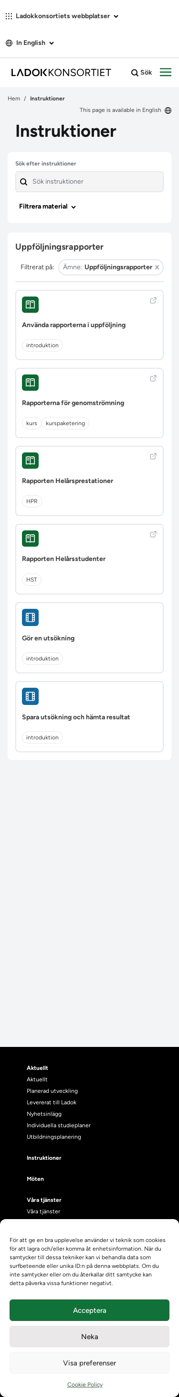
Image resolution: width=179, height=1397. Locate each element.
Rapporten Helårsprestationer (67, 481)
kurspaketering (65, 423)
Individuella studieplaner (59, 1125)
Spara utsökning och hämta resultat (76, 717)
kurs (31, 423)
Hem (14, 98)
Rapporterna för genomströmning (73, 403)
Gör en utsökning (48, 638)
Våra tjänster (43, 1211)
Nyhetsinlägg (44, 1114)
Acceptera (89, 1310)
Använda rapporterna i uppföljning (74, 325)
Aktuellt (37, 1079)
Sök (141, 72)
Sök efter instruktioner (45, 163)
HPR (32, 501)
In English (30, 43)
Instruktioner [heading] (44, 1158)
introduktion (42, 345)
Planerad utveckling (52, 1091)
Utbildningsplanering (54, 1136)
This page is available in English (125, 110)
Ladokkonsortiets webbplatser (62, 16)
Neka (89, 1336)
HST (31, 579)
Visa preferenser (89, 1363)
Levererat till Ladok (51, 1102)
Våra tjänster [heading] (44, 1200)
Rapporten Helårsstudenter (63, 559)
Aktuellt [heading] (37, 1068)
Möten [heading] (35, 1179)
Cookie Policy (85, 1384)
